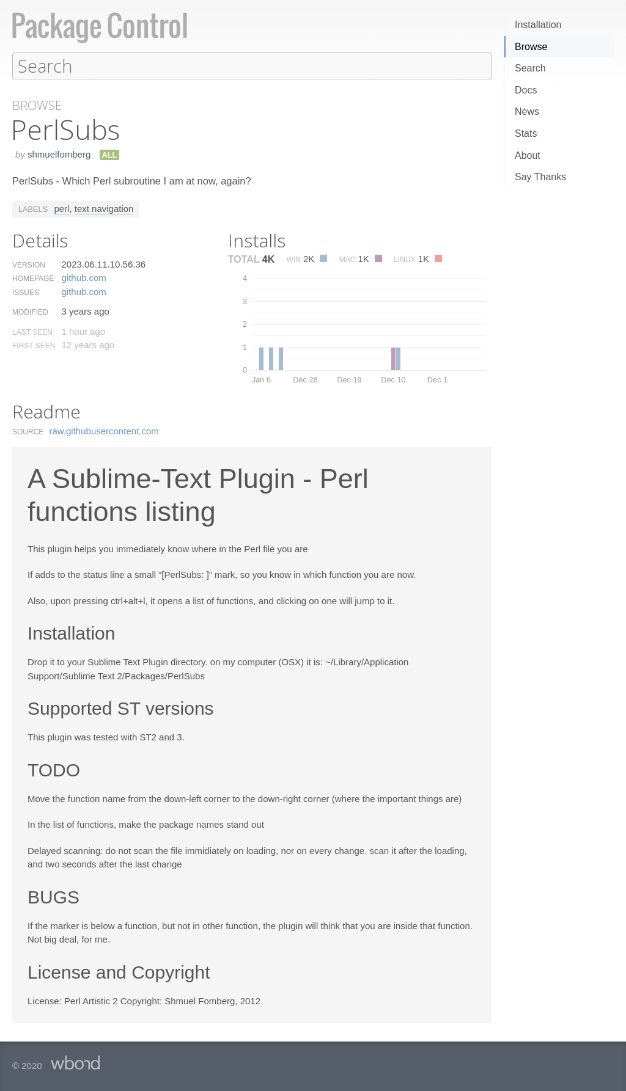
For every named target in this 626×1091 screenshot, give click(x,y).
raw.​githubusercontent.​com (104, 430)
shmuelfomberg (59, 153)
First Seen (33, 345)
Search (530, 68)
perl (61, 208)
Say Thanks (540, 177)
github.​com (83, 277)
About (527, 155)
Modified (30, 311)
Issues (25, 292)
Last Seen (32, 331)
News (527, 111)
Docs (526, 90)
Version (28, 264)
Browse (531, 47)
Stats (526, 133)
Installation (538, 25)
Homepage (33, 278)
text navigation (104, 208)
